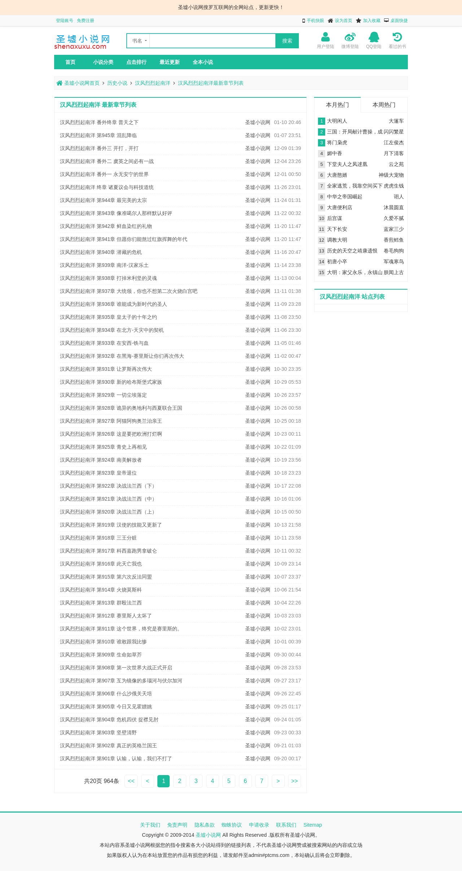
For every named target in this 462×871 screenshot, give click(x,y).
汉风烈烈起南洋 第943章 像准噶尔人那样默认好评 (116, 213)
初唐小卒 (337, 261)
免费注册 (85, 20)
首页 (70, 62)
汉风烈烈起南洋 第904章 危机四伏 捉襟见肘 (109, 719)
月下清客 (394, 153)
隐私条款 (205, 825)
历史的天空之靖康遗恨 (352, 251)
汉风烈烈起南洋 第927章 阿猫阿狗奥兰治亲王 (111, 421)
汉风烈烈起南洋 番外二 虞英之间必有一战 (107, 161)
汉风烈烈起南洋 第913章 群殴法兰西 (101, 603)
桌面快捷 (399, 20)
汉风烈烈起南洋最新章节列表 (211, 83)
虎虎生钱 (394, 186)
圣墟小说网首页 (78, 83)
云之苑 (396, 164)
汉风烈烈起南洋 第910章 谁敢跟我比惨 (103, 642)
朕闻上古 (394, 272)
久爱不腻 (394, 218)
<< (131, 781)
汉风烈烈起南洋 (152, 83)
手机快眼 (315, 20)
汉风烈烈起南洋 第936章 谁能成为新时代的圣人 (113, 304)
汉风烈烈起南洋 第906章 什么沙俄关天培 (106, 693)
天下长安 (337, 229)
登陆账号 (64, 20)
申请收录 (259, 825)
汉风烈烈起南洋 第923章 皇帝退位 (98, 473)
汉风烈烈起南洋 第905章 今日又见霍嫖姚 (106, 706)
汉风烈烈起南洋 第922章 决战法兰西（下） (108, 486)
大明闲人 (337, 121)
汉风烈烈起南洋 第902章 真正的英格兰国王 (108, 745)
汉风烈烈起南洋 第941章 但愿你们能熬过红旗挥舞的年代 (123, 239)
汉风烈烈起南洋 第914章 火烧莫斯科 (101, 590)
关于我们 (150, 825)
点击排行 (136, 62)
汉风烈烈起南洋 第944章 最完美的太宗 (103, 200)
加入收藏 (371, 20)
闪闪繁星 (394, 132)
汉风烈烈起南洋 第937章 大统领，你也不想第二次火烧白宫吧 (128, 291)
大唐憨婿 (337, 175)
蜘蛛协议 (232, 825)
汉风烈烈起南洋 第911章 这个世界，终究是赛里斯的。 (121, 629)
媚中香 (334, 153)
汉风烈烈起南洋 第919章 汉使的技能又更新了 (111, 525)
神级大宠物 (391, 175)
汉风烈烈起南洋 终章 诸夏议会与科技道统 (107, 187)
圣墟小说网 (257, 122)
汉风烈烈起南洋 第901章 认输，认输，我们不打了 (116, 758)
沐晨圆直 (394, 207)
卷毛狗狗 (394, 251)
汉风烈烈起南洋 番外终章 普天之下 (99, 122)
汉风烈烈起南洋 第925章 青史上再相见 (103, 447)
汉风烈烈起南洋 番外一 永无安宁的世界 (104, 174)
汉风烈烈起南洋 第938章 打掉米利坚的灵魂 (108, 278)
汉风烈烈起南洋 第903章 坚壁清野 (98, 732)
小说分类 (103, 62)
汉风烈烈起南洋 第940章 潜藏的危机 (101, 252)
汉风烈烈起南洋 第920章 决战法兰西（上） (108, 512)
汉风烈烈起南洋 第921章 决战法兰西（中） (108, 499)
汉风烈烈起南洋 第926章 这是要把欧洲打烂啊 (111, 434)
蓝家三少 (394, 229)
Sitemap (313, 825)
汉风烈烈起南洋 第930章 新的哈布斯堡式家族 (111, 382)
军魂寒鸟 (394, 261)
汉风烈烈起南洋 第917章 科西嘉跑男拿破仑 (108, 551)
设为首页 (343, 20)
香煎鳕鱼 (394, 240)
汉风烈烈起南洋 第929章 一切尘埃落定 (103, 395)
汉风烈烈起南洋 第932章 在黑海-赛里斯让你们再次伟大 (122, 356)
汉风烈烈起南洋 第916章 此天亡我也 (101, 564)
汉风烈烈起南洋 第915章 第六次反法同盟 (106, 577)
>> (294, 781)
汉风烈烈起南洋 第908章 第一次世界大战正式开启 (116, 667)
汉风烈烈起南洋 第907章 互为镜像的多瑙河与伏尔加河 (121, 680)
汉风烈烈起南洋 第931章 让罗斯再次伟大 (106, 369)
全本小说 (203, 62)
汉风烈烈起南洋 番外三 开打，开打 (99, 148)
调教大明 (337, 240)
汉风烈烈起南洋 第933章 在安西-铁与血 (104, 343)
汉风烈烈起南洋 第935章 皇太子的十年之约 (108, 317)
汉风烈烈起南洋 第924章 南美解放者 (101, 460)
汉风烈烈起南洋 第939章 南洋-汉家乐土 (104, 265)
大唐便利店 (339, 207)
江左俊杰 (394, 142)
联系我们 (286, 825)
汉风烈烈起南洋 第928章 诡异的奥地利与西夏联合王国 (121, 408)
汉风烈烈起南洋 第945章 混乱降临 (98, 135)
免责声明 (177, 825)
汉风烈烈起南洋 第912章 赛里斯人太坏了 (106, 616)
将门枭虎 (337, 142)
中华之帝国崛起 (344, 196)
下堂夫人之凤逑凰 (347, 164)
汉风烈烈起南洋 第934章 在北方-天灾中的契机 (112, 330)
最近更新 (170, 62)
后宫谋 (334, 218)
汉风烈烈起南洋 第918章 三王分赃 (98, 538)
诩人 (399, 196)
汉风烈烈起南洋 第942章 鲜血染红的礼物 (106, 226)
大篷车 (396, 121)
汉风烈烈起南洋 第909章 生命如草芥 (101, 654)
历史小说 (117, 83)
